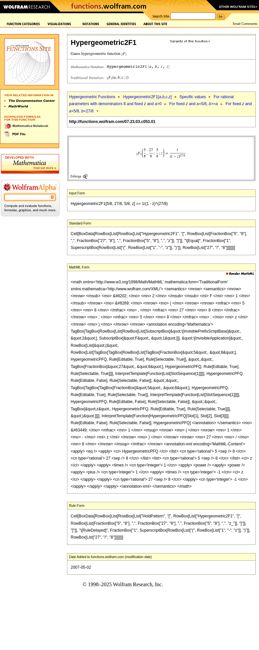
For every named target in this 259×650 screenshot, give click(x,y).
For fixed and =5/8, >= (193, 104)
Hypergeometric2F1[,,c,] (147, 97)
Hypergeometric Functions (92, 97)
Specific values (192, 97)
